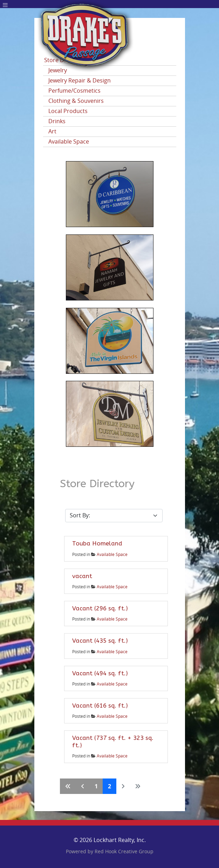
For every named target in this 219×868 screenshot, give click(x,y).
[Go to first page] (68, 786)
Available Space (68, 141)
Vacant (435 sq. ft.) (100, 640)
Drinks (57, 121)
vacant (82, 575)
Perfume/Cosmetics (74, 90)
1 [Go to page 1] (96, 786)
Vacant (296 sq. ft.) (100, 608)
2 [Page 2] (109, 786)
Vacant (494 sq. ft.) (100, 673)
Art (52, 131)
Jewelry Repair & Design (79, 80)
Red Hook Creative (124, 852)
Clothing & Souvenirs (76, 101)
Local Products (68, 111)
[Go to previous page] (83, 786)
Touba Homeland (97, 543)
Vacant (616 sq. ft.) (100, 705)
